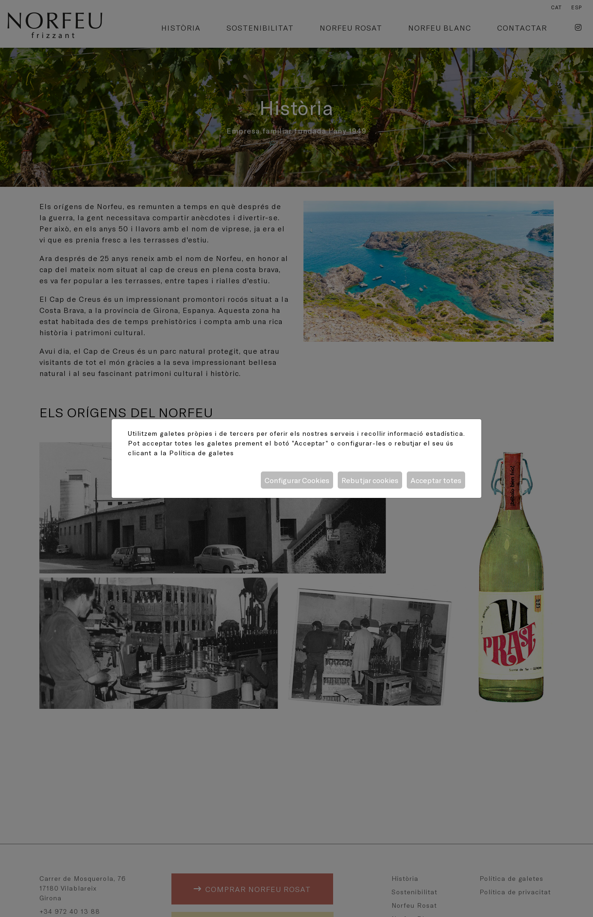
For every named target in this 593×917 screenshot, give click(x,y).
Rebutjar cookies (369, 480)
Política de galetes (201, 453)
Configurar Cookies (297, 480)
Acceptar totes (435, 480)
